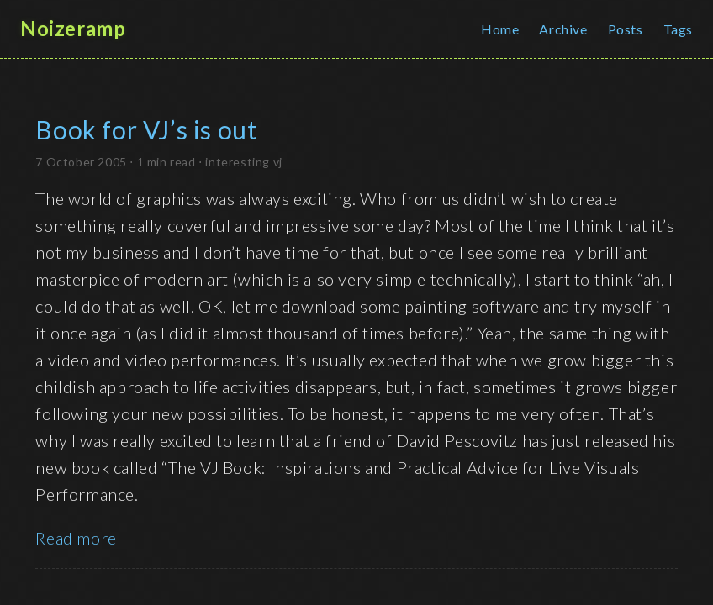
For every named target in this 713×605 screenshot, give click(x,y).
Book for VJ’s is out (145, 129)
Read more (75, 538)
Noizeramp (72, 28)
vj (278, 162)
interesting (237, 162)
